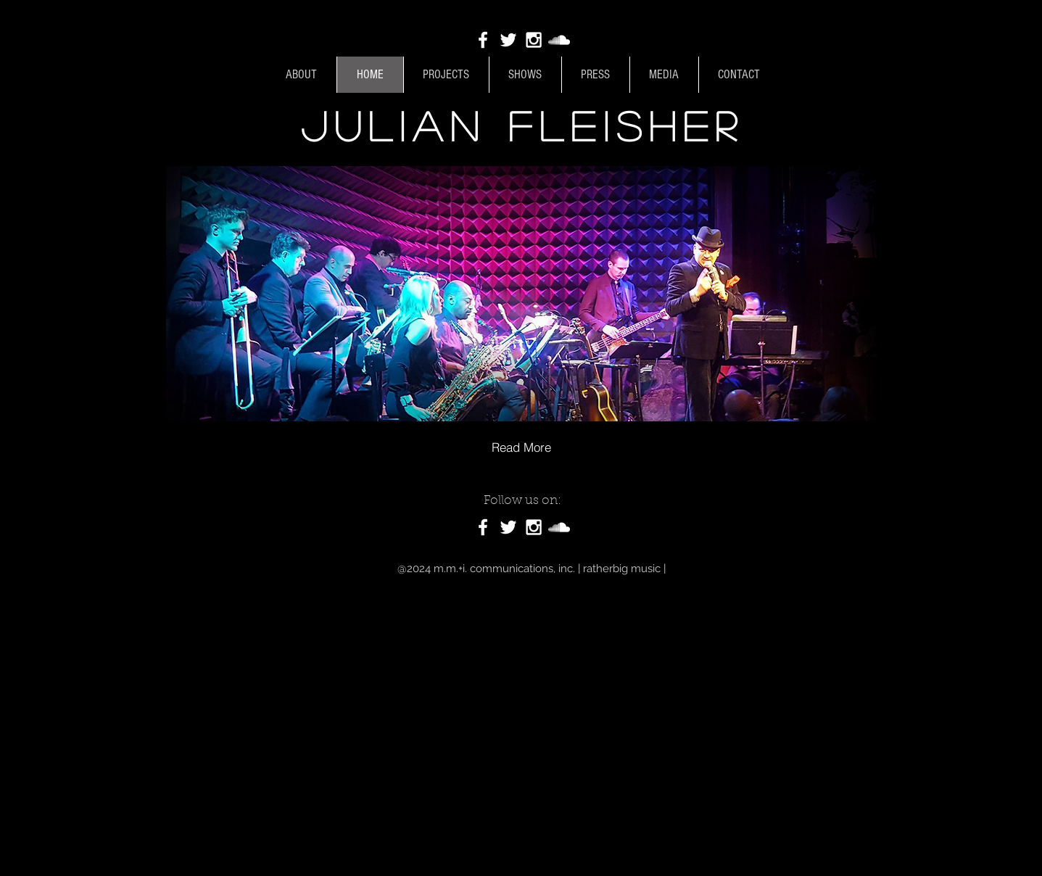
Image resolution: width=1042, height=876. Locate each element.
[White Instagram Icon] (534, 40)
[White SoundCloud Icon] (559, 40)
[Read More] (521, 446)
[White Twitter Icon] (508, 40)
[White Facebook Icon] (483, 40)
